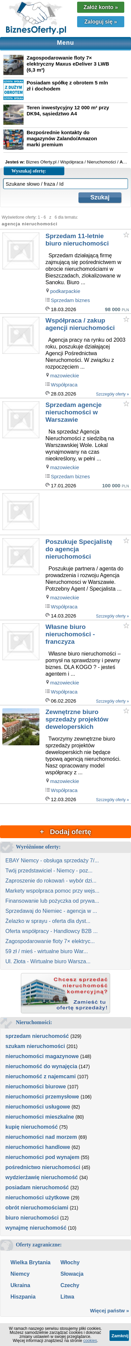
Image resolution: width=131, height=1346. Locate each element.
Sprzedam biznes (70, 300)
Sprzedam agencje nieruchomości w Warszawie (73, 412)
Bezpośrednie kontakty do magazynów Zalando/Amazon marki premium (62, 138)
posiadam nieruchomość (37, 1187)
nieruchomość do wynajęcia (41, 1066)
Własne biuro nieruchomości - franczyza (70, 634)
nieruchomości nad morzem (41, 1137)
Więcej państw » (109, 1310)
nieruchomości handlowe (37, 1147)
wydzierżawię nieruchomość (41, 1177)
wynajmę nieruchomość (35, 1228)
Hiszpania (23, 1297)
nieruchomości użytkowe (37, 1197)
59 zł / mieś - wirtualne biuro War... (46, 951)
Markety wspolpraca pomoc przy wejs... (52, 891)
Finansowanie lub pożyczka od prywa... (52, 901)
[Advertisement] (87, 513)
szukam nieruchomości (35, 1046)
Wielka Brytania (30, 1262)
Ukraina (20, 1285)
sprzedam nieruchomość (37, 1036)
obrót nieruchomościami (36, 1207)
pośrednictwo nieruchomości (42, 1167)
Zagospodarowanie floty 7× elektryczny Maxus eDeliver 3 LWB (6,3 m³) (68, 64)
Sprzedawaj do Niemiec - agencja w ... (51, 911)
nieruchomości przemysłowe (42, 1096)
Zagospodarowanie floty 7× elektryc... (50, 941)
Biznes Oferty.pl (41, 161)
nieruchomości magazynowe (42, 1056)
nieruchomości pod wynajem (42, 1157)
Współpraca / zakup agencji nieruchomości (80, 324)
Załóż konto (101, 7)
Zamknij (119, 1335)
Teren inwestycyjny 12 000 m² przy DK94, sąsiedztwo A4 (68, 110)
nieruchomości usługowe (37, 1107)
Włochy (69, 1262)
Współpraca (64, 384)
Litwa (67, 1297)
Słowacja (71, 1274)
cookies (90, 1340)
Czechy (69, 1285)
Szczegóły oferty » (112, 394)
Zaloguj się (101, 22)
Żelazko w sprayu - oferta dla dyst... (48, 921)
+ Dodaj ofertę (65, 831)
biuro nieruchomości (32, 1218)
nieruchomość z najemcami (40, 1076)
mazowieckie (64, 375)
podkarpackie (65, 291)
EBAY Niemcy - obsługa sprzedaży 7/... (52, 860)
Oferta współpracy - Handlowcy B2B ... (51, 931)
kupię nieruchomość (31, 1127)
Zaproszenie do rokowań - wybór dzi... (50, 881)
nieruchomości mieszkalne (39, 1117)
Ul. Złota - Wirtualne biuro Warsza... (48, 961)
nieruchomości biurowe (35, 1086)
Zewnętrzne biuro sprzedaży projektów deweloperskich (76, 719)
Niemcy (20, 1274)
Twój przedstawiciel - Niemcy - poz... (49, 870)
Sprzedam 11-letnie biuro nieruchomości (77, 239)
